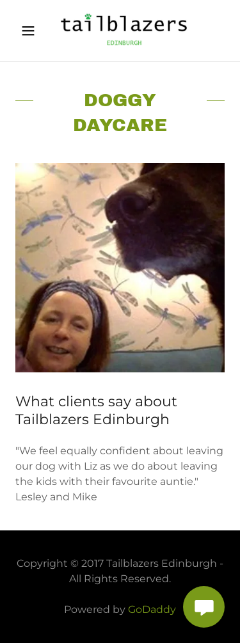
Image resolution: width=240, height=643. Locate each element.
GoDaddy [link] (152, 609)
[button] (31, 31)
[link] (120, 30)
